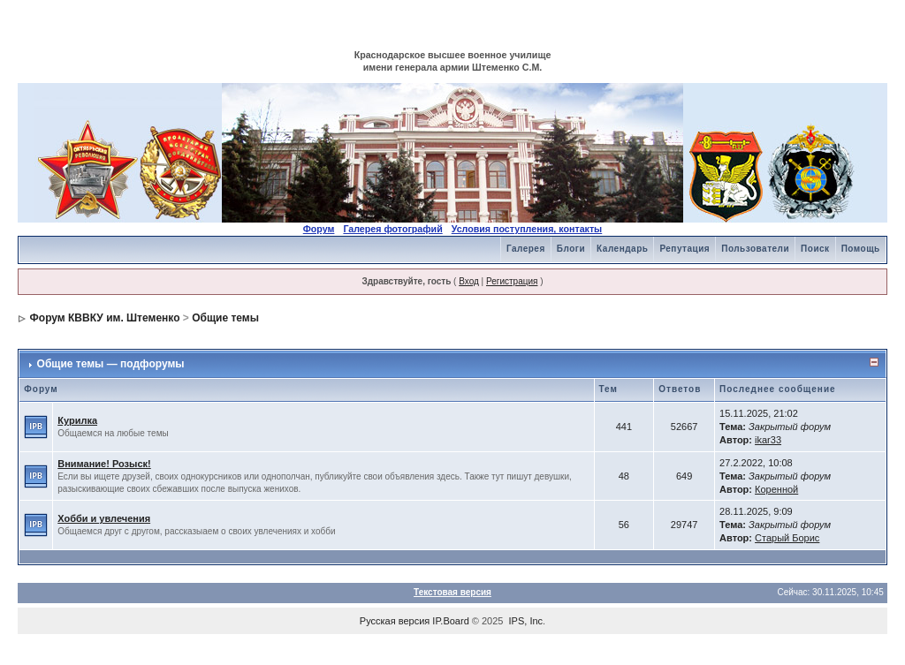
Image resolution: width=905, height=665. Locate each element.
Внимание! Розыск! (104, 463)
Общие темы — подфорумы (111, 364)
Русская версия (395, 621)
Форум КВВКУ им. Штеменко (105, 318)
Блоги (571, 248)
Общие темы (225, 318)
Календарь (622, 248)
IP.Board (450, 621)
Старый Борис (787, 538)
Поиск (815, 248)
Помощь (860, 248)
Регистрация (511, 281)
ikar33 (768, 440)
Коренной (776, 489)
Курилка (77, 420)
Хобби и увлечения (103, 518)
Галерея (525, 248)
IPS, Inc (526, 621)
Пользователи (755, 248)
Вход (469, 281)
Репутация (684, 248)
